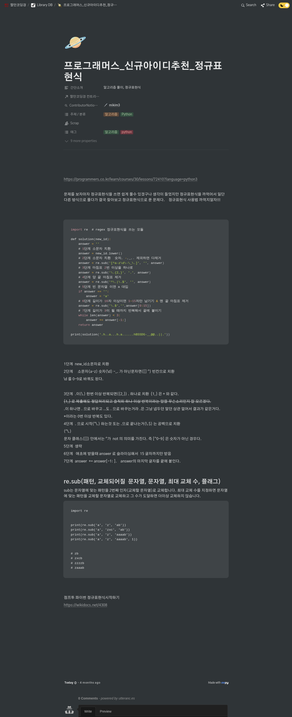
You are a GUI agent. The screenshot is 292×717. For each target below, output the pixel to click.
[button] (15, 5)
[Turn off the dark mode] (284, 7)
